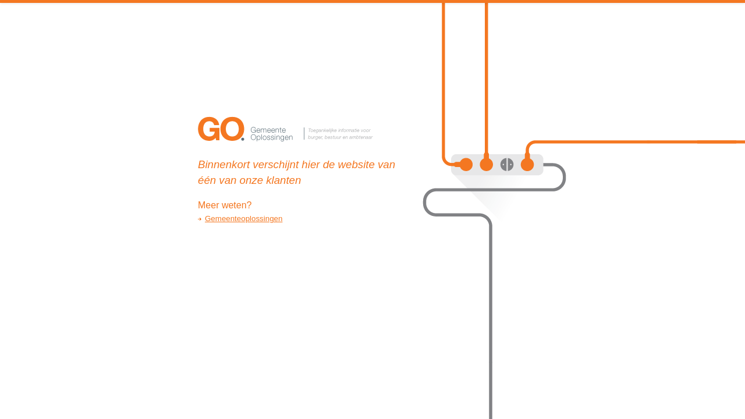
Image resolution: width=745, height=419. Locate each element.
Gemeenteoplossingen (243, 218)
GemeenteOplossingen (288, 130)
